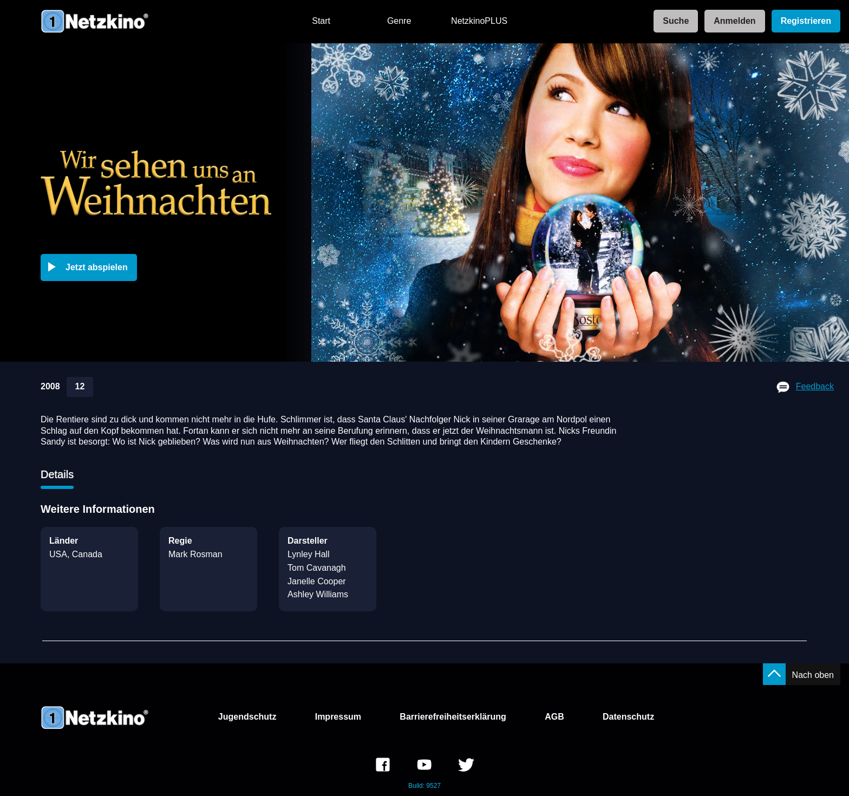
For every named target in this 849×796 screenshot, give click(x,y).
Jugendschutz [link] (247, 716)
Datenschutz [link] (628, 716)
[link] (672, 21)
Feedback (815, 386)
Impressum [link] (338, 716)
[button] (91, 267)
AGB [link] (554, 716)
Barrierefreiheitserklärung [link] (453, 716)
